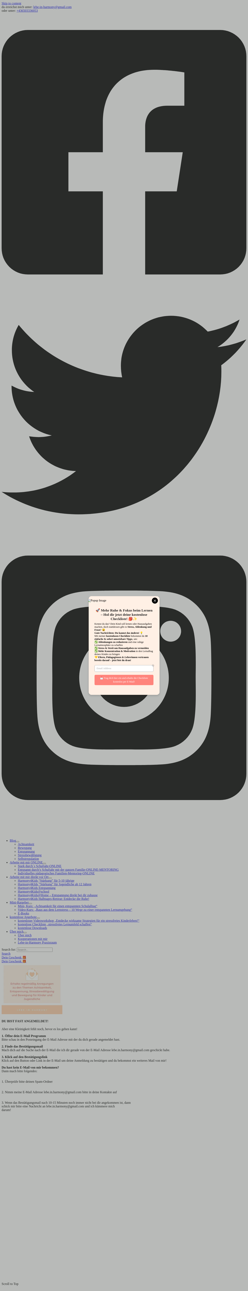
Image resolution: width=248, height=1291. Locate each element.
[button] (6, 953)
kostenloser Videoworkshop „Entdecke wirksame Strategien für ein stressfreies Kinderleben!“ (78, 920)
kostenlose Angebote (23, 917)
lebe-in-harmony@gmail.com (52, 7)
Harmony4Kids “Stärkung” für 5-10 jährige (46, 880)
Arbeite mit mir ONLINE (26, 862)
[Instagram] (124, 816)
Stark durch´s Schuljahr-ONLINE (40, 866)
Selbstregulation (28, 858)
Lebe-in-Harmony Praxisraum (37, 942)
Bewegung (25, 848)
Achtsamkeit (26, 844)
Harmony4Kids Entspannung (36, 888)
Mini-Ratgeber (19, 902)
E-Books (23, 913)
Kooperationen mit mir (33, 939)
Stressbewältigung (30, 855)
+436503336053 (27, 10)
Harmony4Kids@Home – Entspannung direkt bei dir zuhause (58, 895)
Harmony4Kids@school (33, 891)
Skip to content (11, 3)
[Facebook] (124, 291)
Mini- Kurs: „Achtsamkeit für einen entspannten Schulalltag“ (57, 906)
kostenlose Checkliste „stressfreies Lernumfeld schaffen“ (55, 924)
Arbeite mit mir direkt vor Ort (29, 877)
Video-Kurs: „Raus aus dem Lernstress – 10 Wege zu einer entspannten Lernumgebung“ (75, 909)
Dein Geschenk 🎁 (14, 961)
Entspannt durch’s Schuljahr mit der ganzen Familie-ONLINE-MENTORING (68, 869)
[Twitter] (124, 536)
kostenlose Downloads (32, 928)
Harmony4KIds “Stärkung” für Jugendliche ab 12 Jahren (54, 884)
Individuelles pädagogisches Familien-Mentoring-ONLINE (56, 873)
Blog (13, 840)
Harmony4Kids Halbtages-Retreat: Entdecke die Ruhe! (53, 899)
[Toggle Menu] (17, 841)
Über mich (16, 931)
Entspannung (26, 851)
